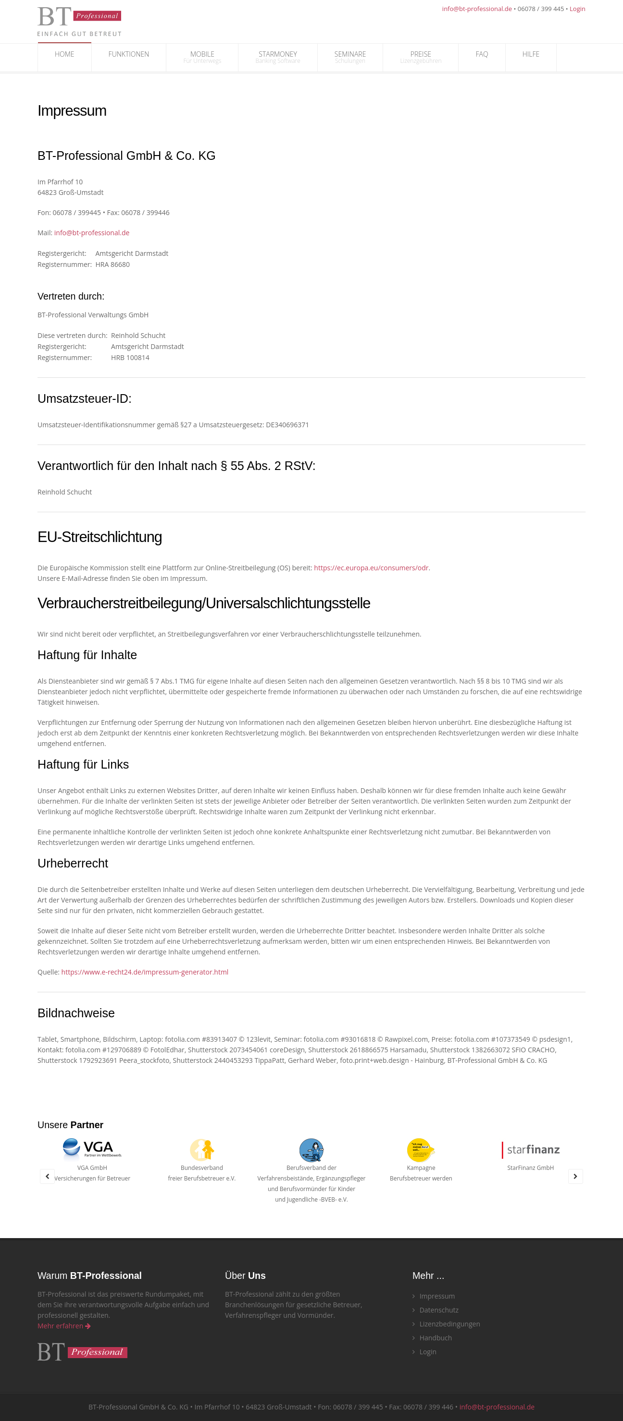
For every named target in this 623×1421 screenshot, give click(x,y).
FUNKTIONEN (129, 57)
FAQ (481, 57)
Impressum (433, 1296)
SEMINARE (350, 57)
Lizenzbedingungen (446, 1323)
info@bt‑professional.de (92, 232)
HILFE (531, 57)
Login (578, 8)
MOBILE (202, 57)
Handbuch (432, 1337)
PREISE (420, 57)
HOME (65, 57)
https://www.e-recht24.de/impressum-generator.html (145, 971)
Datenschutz (435, 1309)
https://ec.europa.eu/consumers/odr (371, 567)
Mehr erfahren (64, 1325)
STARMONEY (277, 57)
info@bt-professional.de (477, 8)
